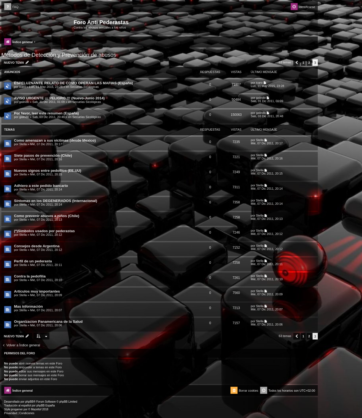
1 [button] (303, 62)
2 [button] (309, 62)
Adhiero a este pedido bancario (41, 186)
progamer (17, 409)
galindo (24, 101)
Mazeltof (36, 409)
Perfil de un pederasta (33, 261)
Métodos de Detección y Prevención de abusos (58, 55)
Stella (23, 144)
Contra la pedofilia (30, 276)
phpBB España (45, 405)
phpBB (29, 401)
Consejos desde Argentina (37, 246)
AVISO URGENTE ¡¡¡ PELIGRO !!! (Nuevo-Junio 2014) (59, 98)
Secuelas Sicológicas (84, 86)
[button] (296, 62)
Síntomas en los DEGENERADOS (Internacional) (55, 201)
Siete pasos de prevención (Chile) (43, 155)
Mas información (28, 306)
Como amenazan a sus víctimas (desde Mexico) (55, 140)
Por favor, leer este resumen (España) (46, 113)
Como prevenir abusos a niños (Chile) (46, 216)
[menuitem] (11, 7)
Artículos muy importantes (37, 291)
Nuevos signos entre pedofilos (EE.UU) (47, 171)
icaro (22, 86)
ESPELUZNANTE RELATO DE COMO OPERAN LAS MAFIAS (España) (73, 83)
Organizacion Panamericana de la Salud (48, 321)
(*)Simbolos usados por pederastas (44, 231)
